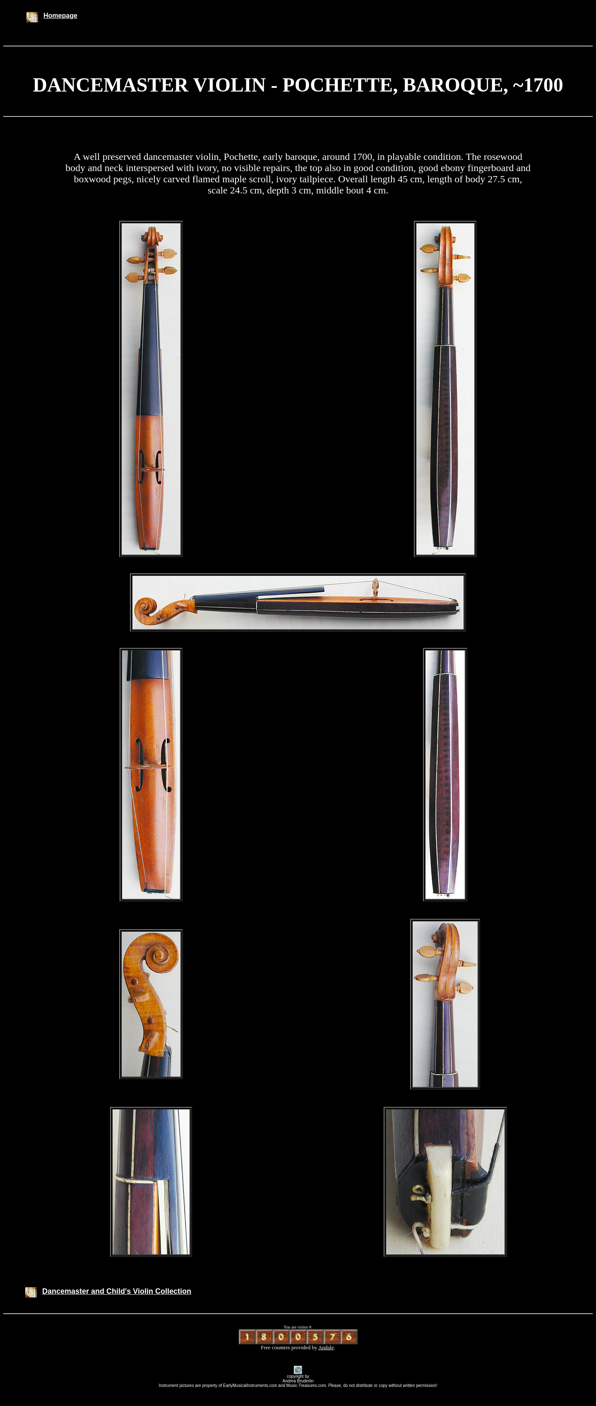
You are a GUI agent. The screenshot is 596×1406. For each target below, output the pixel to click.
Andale (326, 1347)
